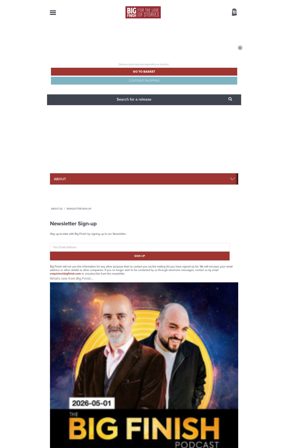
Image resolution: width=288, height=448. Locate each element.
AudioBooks (71, 31)
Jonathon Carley (116, 208)
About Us (86, 50)
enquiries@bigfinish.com (146, 120)
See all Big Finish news (218, 300)
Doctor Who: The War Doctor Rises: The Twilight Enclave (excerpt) (117, 198)
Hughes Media (70, 442)
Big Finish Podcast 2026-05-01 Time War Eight (70, 195)
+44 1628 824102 (120, 404)
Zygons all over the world (207, 346)
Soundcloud (213, 262)
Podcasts (183, 31)
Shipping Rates (210, 98)
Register (229, 2)
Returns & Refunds (212, 92)
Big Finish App (209, 68)
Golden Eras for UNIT (105, 346)
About (207, 31)
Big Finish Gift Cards (213, 74)
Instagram (184, 262)
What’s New (135, 31)
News (160, 31)
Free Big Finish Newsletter (4, 87)
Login (216, 2)
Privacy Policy (58, 279)
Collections (103, 31)
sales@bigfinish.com (116, 408)
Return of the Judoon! (105, 306)
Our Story (233, 404)
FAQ (203, 80)
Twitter (173, 262)
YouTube (196, 262)
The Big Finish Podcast (62, 188)
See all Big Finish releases (216, 139)
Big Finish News (68, 299)
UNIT (150, 188)
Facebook (161, 262)
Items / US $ (214, 12)
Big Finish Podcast (187, 265)
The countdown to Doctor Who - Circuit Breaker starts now (209, 312)
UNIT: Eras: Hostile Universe (163, 195)
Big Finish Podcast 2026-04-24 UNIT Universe (216, 195)
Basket (232, 12)
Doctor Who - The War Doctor (115, 188)
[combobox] (202, 22)
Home (72, 50)
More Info (70, 230)
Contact (230, 31)
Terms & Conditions (212, 103)
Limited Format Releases (216, 86)
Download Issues (229, 411)
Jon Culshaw (163, 201)
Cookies (116, 437)
